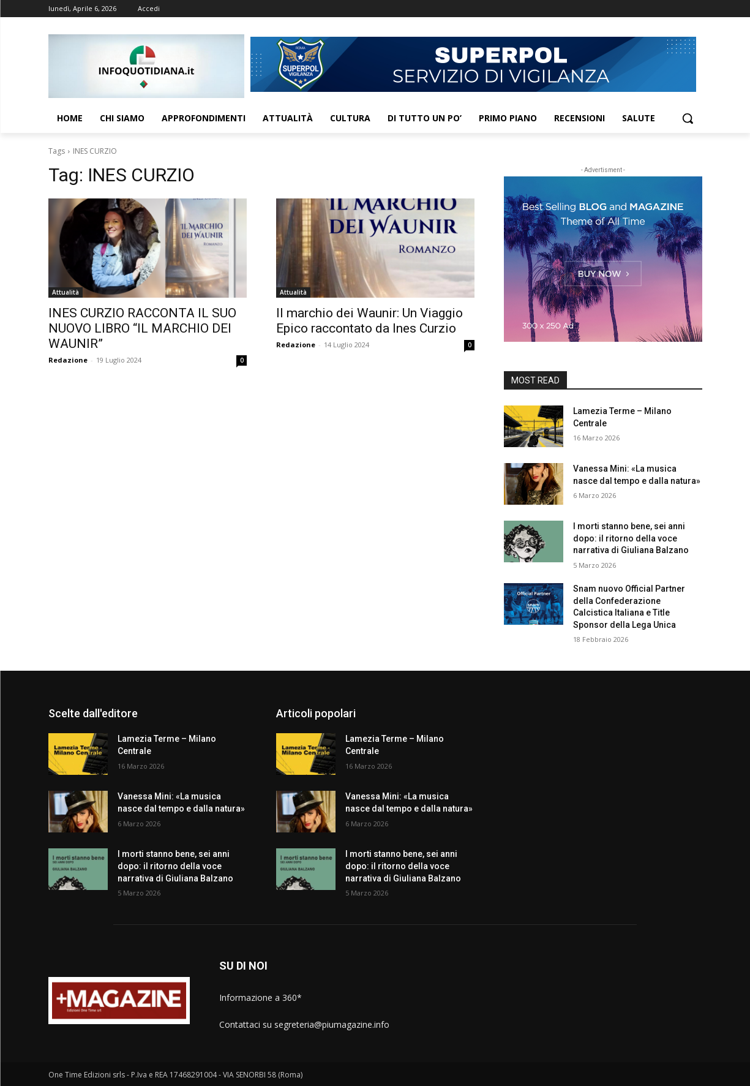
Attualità (65, 292)
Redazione (68, 359)
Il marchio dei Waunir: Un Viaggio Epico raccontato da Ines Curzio (369, 321)
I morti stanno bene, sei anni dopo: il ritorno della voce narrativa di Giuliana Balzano (631, 538)
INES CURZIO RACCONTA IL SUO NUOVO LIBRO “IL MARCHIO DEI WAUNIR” (142, 328)
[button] (687, 118)
